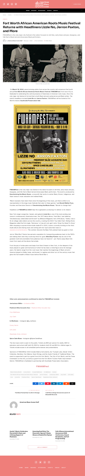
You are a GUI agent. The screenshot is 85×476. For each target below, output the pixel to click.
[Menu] (3, 10)
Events (5, 19)
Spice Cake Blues (36, 377)
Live (12, 377)
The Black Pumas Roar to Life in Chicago (27, 392)
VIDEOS (55, 10)
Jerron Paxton (43, 374)
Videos (57, 467)
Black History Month (16, 372)
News (26, 467)
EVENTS (49, 10)
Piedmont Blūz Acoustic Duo (41, 308)
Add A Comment (42, 447)
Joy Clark (13, 316)
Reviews (33, 467)
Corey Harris (14, 325)
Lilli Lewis (13, 330)
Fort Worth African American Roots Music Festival (24, 374)
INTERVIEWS (41, 10)
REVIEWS (34, 10)
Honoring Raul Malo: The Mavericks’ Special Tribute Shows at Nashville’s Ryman (42, 433)
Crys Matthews (15, 312)
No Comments (38, 40)
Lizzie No (17, 377)
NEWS (28, 10)
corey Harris (26, 372)
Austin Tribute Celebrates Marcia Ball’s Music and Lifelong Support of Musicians (19, 434)
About (64, 467)
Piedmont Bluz (26, 377)
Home (21, 467)
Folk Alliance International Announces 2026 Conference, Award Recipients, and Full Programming (64, 434)
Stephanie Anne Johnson (18, 334)
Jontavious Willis (29, 303)
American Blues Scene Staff (15, 40)
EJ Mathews (47, 372)
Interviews (42, 467)
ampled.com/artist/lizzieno (18, 230)
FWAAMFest (42, 366)
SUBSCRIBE (77, 4)
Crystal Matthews (37, 372)
